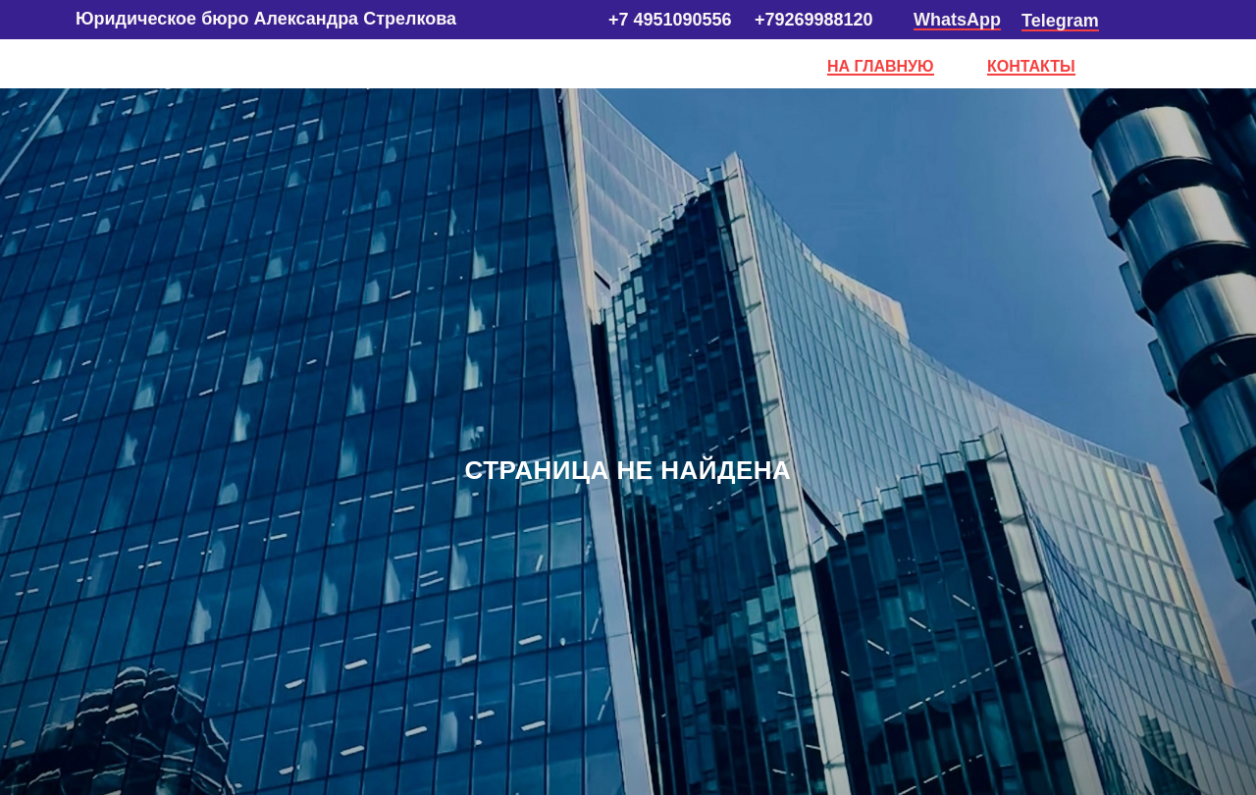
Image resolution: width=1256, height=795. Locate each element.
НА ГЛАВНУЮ (880, 66)
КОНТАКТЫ (1031, 66)
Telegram (1060, 20)
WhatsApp (957, 19)
